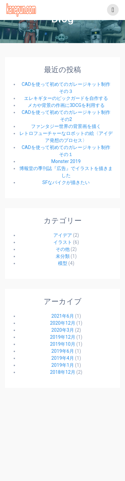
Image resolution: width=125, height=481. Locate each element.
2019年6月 (62, 351)
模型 (62, 263)
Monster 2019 (66, 161)
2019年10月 (62, 344)
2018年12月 (62, 372)
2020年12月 (62, 323)
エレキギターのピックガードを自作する (66, 98)
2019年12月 (62, 337)
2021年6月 (62, 316)
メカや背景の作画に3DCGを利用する (66, 105)
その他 (63, 249)
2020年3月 (62, 330)
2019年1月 (62, 365)
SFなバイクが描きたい (66, 182)
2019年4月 (62, 358)
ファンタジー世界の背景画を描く (66, 126)
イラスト (62, 242)
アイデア (62, 235)
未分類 (63, 256)
